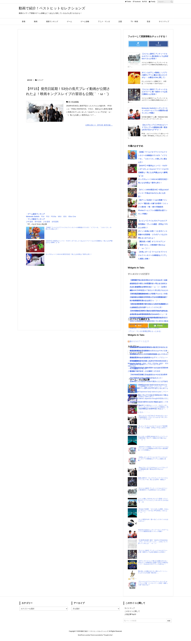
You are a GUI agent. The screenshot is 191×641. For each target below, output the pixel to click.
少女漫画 (46, 222)
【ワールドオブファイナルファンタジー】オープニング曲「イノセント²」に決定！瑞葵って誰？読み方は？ (153, 583)
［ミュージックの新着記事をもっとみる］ (144, 328)
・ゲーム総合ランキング (35, 214)
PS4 (42, 216)
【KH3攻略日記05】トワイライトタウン (145, 347)
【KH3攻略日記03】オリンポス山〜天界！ (146, 364)
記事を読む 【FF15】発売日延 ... (99, 125)
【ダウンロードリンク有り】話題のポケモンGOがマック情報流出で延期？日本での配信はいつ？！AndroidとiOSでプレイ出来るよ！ (153, 562)
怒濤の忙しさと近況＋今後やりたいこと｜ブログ (148, 381)
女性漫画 (55, 222)
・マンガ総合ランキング (35, 219)
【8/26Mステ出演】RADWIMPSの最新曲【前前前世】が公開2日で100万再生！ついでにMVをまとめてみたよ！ (149, 321)
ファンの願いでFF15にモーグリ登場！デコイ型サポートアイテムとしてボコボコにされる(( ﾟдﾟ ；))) (153, 500)
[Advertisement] (69, 52)
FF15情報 (75, 102)
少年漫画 (29, 222)
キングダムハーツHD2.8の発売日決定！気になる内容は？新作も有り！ (69, 254)
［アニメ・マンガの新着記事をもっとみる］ (145, 331)
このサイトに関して (132, 611)
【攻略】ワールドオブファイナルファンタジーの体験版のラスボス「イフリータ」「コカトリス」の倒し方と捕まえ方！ (78, 228)
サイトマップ (129, 608)
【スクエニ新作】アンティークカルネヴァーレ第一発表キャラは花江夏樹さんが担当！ (154, 91)
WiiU (60, 216)
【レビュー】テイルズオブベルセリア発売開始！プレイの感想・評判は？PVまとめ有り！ (153, 224)
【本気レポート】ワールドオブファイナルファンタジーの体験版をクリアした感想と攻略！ (152, 255)
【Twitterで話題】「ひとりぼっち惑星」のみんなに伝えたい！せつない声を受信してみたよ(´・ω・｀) (153, 510)
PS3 (47, 216)
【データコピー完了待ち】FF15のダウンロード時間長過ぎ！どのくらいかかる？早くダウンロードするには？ (153, 417)
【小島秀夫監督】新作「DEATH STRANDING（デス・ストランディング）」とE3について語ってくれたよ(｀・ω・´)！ (153, 541)
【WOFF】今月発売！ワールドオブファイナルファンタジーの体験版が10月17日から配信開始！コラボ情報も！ (153, 448)
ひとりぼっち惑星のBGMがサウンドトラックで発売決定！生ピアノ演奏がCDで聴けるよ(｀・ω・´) (153, 438)
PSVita (53, 216)
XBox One (72, 216)
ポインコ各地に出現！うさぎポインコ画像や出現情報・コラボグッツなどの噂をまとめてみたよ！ (152, 234)
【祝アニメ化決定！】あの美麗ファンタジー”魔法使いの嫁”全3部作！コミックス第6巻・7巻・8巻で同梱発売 (153, 203)
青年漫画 (38, 222)
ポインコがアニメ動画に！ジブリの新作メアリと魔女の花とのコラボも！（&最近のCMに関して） (154, 75)
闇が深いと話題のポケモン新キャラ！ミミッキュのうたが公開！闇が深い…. (152, 572)
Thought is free (108, 635)
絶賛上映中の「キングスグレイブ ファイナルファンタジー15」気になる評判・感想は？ (153, 478)
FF (69, 102)
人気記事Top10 (130, 614)
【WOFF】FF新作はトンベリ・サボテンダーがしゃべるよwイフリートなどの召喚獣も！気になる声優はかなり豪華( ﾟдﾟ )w (79, 241)
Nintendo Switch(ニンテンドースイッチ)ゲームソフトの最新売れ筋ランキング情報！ (155, 110)
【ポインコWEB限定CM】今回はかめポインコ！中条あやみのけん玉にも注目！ (153, 193)
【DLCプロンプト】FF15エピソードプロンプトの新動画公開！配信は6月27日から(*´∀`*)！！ (155, 127)
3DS (65, 216)
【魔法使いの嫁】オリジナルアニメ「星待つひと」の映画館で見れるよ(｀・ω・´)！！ (151, 244)
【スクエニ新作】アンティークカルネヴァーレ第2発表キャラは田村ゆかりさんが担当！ (155, 56)
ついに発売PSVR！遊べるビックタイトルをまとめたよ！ (153, 520)
